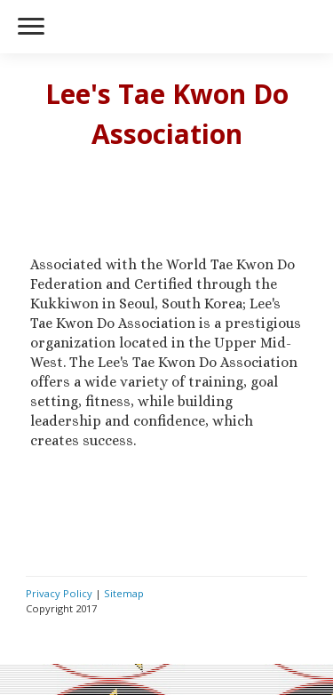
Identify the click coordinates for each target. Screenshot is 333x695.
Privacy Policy (59, 593)
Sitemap (124, 593)
